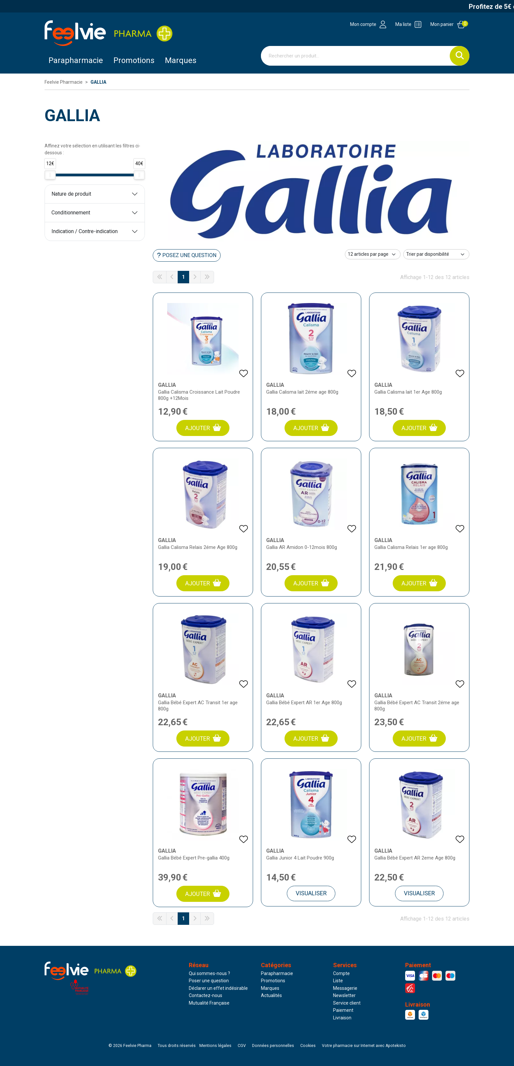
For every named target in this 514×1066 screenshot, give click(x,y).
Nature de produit (71, 194)
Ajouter (203, 427)
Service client (347, 1003)
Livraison (342, 1017)
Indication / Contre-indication (84, 231)
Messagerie (345, 988)
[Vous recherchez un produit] (355, 56)
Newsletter (344, 995)
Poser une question (209, 980)
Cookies (308, 1045)
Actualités (271, 995)
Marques (180, 60)
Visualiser (311, 893)
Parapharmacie (76, 60)
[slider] (50, 175)
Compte (341, 973)
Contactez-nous (205, 995)
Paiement (343, 1010)
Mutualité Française (209, 1003)
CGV (242, 1045)
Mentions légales (215, 1045)
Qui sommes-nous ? (209, 973)
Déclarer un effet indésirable (218, 988)
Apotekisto (364, 1045)
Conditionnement (70, 212)
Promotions (273, 980)
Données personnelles (273, 1045)
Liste (338, 980)
